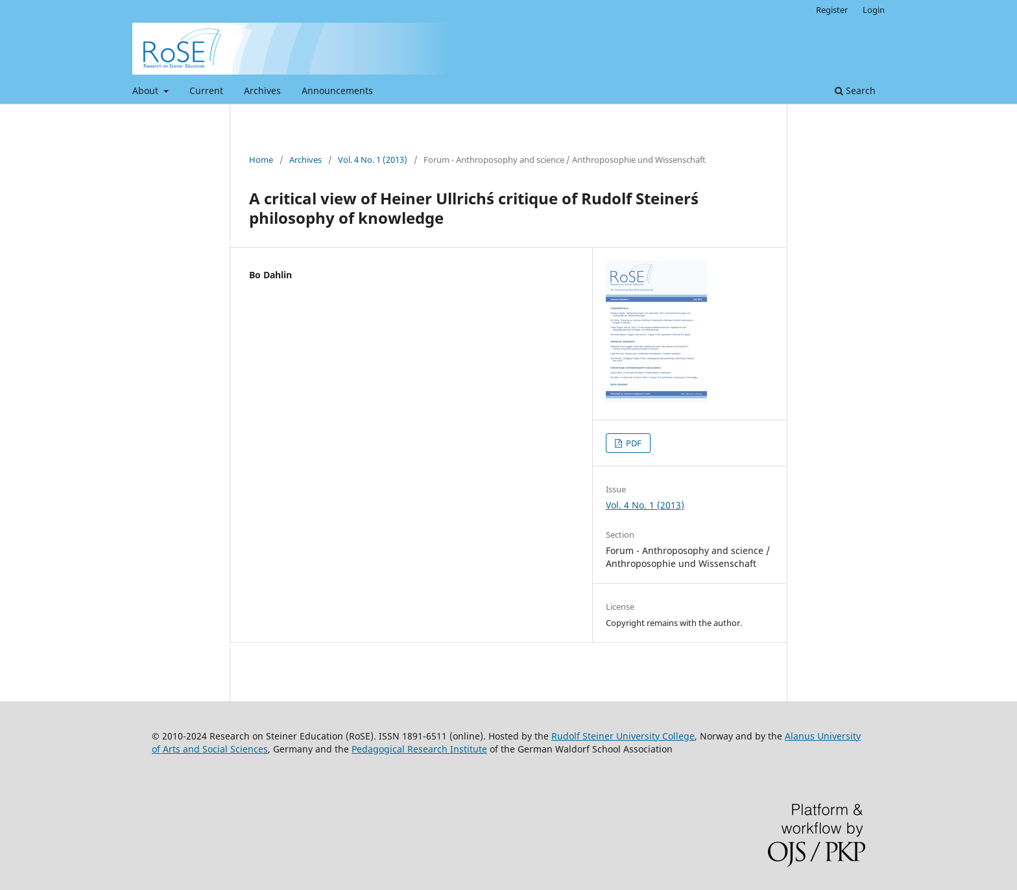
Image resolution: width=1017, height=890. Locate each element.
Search (855, 90)
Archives (262, 90)
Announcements (337, 90)
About (146, 90)
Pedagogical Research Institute (419, 749)
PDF (632, 443)
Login (874, 10)
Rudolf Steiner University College (623, 736)
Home (261, 159)
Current (206, 90)
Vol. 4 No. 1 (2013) (372, 159)
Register (832, 10)
